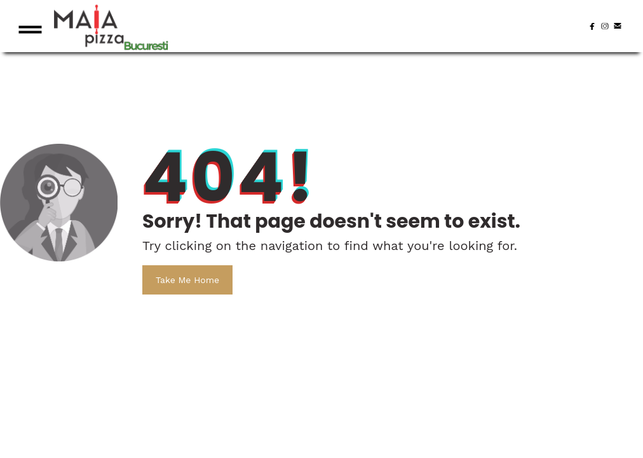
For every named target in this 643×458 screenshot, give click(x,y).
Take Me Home (187, 280)
